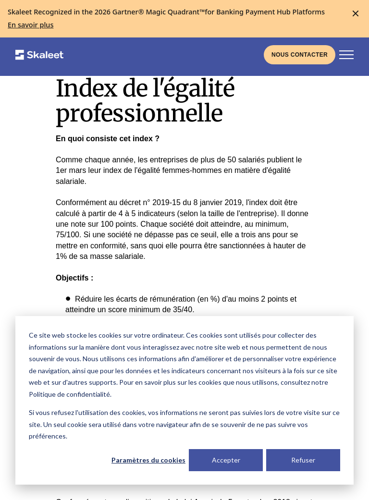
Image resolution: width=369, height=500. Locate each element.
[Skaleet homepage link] (39, 55)
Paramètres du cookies (148, 460)
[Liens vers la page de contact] (299, 54)
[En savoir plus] (30, 25)
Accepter (226, 460)
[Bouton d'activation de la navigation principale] (346, 55)
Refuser (303, 460)
